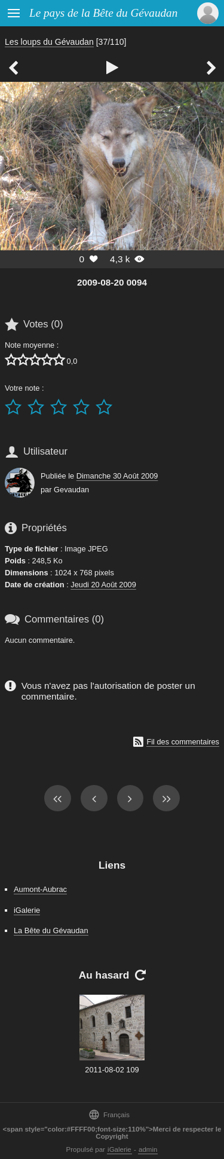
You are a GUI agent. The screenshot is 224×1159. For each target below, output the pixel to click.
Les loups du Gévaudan (49, 42)
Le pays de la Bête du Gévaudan (103, 13)
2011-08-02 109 (112, 1069)
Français (109, 1114)
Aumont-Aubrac (40, 889)
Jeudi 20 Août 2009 (103, 584)
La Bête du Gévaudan (51, 930)
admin (148, 1149)
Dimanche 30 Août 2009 (117, 475)
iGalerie (27, 910)
